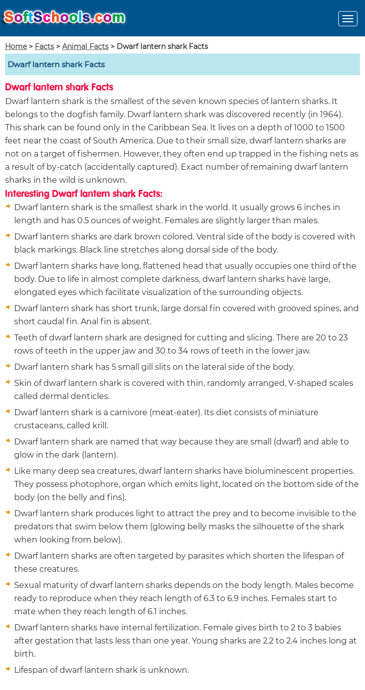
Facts (44, 46)
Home (16, 46)
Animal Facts (85, 46)
